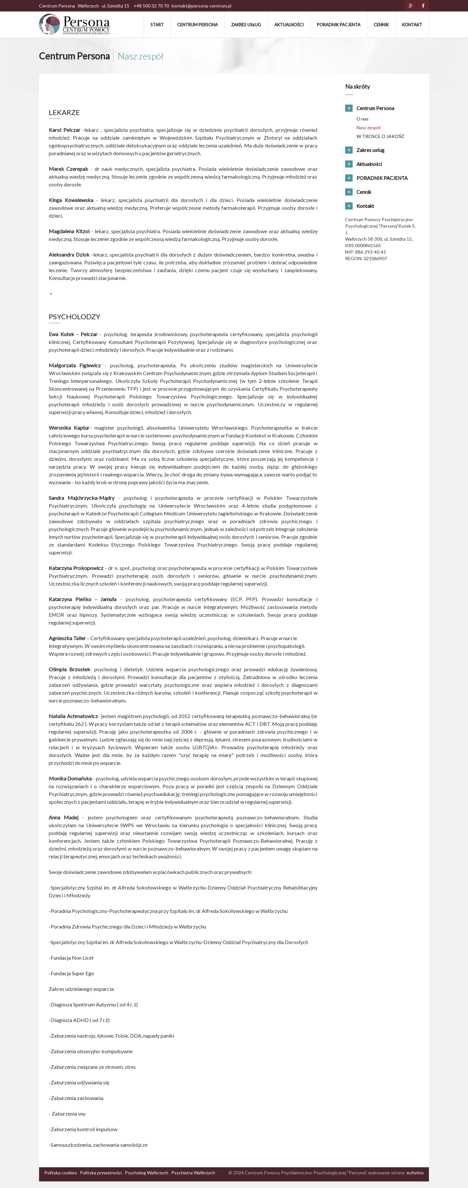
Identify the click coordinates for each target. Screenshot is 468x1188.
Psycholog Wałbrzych (146, 1172)
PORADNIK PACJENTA (338, 24)
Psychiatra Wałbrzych (193, 1172)
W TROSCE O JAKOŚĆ (381, 136)
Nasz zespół (369, 127)
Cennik (381, 24)
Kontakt (412, 24)
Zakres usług (246, 24)
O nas (363, 118)
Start (157, 24)
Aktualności (289, 24)
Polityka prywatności (101, 1172)
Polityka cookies (60, 1172)
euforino (415, 1172)
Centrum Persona (197, 24)
